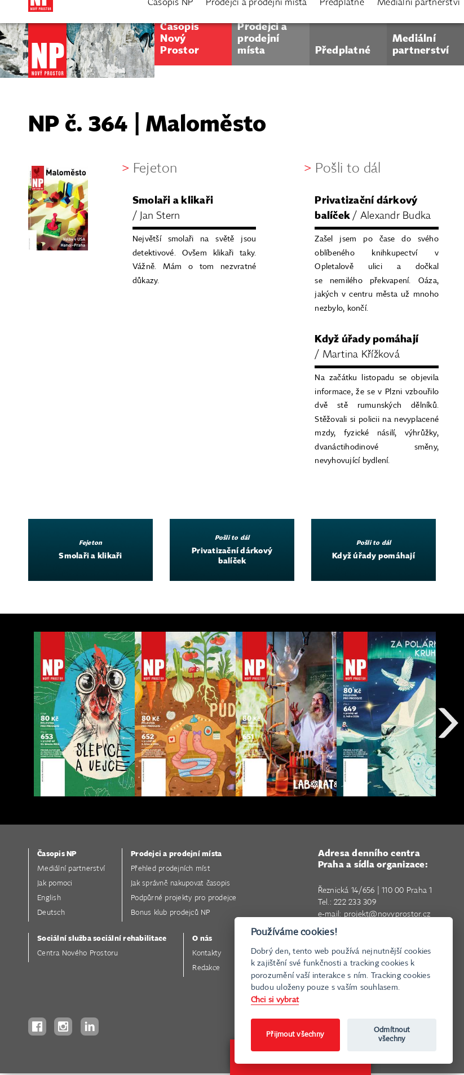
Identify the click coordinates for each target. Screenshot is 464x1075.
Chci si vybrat (275, 999)
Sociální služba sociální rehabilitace (101, 938)
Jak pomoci (55, 883)
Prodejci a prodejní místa (176, 854)
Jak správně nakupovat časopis (180, 883)
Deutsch (51, 913)
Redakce (206, 968)
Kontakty (206, 953)
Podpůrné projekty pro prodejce (184, 898)
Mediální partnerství (71, 869)
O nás (202, 938)
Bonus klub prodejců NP (170, 913)
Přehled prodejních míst (170, 869)
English (49, 898)
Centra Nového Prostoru (77, 953)
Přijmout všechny (295, 1034)
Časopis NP (57, 854)
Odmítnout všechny (392, 1034)
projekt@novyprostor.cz (387, 914)
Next (448, 763)
